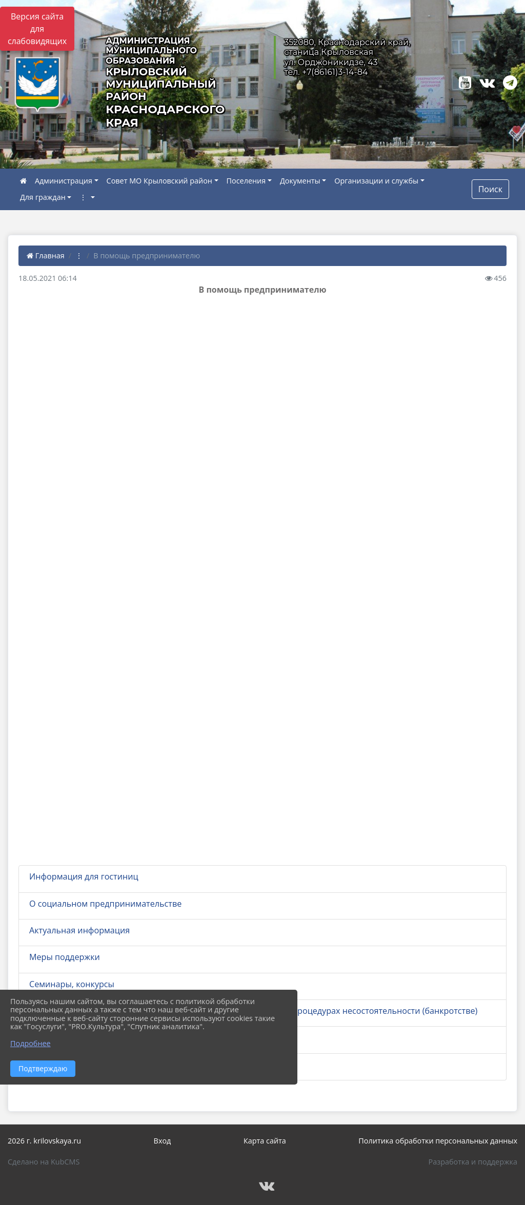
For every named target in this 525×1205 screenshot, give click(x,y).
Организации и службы (376, 181)
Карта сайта (265, 1141)
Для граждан (43, 197)
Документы (300, 181)
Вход (162, 1141)
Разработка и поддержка (473, 1162)
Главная (46, 255)
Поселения (246, 181)
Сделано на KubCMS (43, 1162)
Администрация (63, 181)
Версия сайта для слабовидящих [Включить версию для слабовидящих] (37, 29)
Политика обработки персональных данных (437, 1141)
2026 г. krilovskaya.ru (44, 1141)
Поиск (490, 189)
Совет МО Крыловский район (159, 181)
